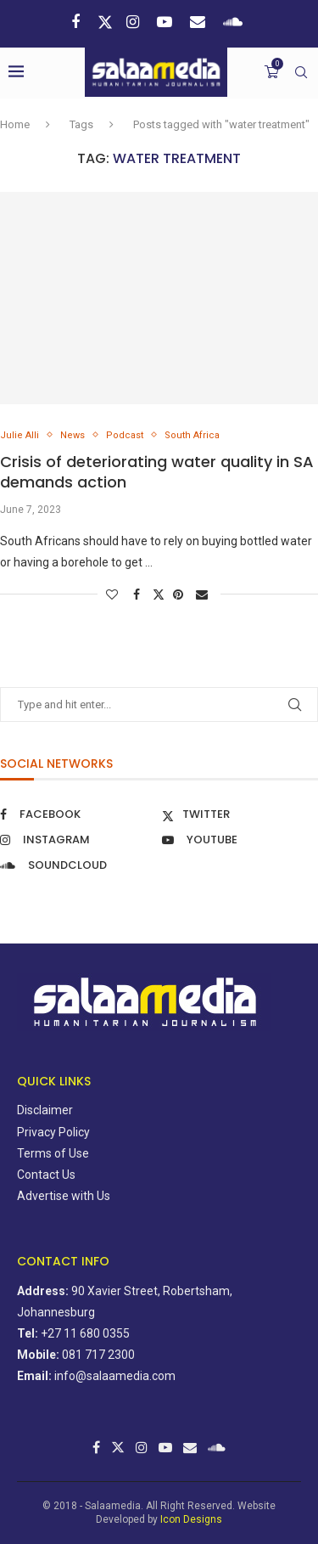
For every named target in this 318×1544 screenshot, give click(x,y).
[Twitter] (105, 22)
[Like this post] (114, 594)
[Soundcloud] (235, 22)
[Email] (199, 22)
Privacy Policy (53, 1132)
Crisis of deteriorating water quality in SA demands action (157, 472)
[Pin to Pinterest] (180, 594)
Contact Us (46, 1174)
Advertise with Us (63, 1196)
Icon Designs (191, 1519)
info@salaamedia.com (115, 1376)
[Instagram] (134, 22)
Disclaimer (45, 1110)
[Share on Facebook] (138, 594)
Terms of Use (53, 1153)
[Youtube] (166, 22)
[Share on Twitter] (159, 594)
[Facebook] (77, 22)
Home (15, 124)
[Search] (301, 72)
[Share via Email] (204, 594)
